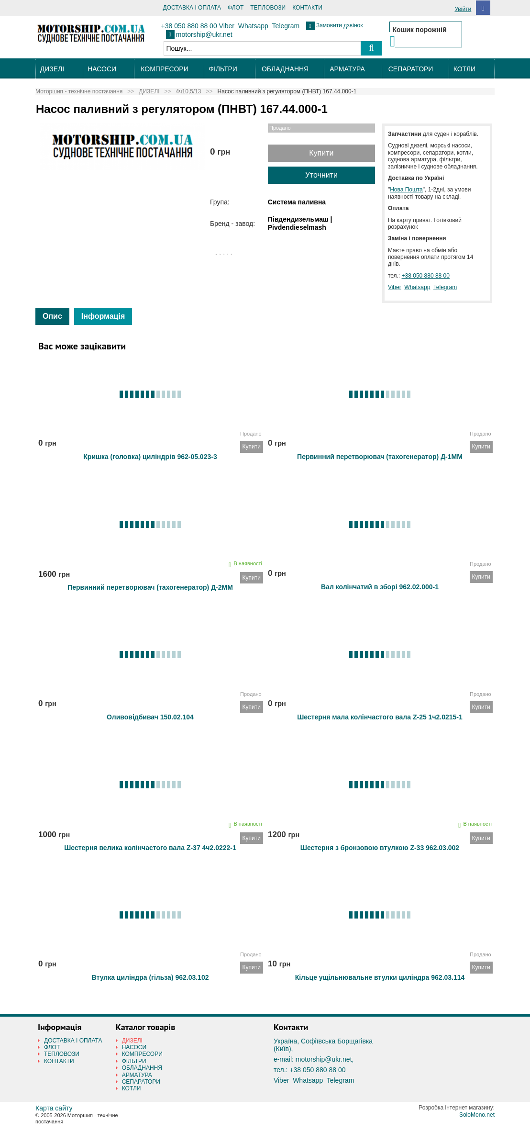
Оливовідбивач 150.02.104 (150, 717)
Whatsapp (253, 26)
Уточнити (321, 175)
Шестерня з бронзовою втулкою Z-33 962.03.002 (379, 848)
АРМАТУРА (347, 69)
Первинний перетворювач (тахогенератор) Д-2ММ (150, 587)
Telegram (286, 26)
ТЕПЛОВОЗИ (268, 7)
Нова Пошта (406, 189)
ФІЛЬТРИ (223, 69)
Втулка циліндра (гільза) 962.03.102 (150, 977)
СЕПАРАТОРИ (410, 69)
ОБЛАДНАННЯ (285, 69)
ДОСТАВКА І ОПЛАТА (192, 7)
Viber (226, 26)
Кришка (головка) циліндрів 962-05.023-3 (150, 456)
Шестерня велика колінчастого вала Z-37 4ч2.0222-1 (150, 848)
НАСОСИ (102, 69)
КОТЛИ (464, 69)
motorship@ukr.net (204, 34)
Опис (52, 316)
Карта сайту (54, 1108)
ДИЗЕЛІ (52, 69)
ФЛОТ (235, 7)
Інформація (103, 316)
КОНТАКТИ (307, 7)
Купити (321, 153)
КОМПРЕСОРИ (164, 69)
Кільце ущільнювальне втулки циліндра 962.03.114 (380, 977)
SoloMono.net (477, 1114)
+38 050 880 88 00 (189, 26)
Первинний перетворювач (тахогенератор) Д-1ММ (380, 456)
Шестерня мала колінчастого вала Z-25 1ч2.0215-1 (380, 717)
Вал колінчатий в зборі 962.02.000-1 (380, 587)
